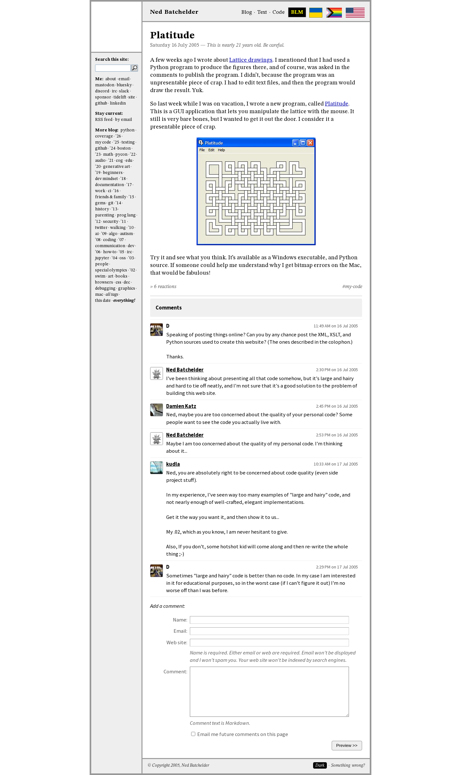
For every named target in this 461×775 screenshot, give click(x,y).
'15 (131, 197)
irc (114, 91)
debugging (105, 288)
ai (97, 234)
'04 (114, 258)
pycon (121, 155)
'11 (123, 222)
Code (278, 12)
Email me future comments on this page (239, 734)
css (118, 282)
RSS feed (103, 120)
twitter (101, 228)
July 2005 (188, 45)
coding (109, 240)
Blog (246, 12)
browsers (104, 282)
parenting (104, 215)
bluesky (124, 85)
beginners (113, 173)
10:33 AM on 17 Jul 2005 (336, 464)
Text (262, 12)
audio (100, 161)
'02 (132, 270)
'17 (129, 185)
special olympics (111, 270)
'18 (123, 179)
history (102, 209)
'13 (114, 209)
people (102, 264)
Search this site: (112, 60)
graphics (126, 288)
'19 (98, 173)
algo (113, 234)
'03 (131, 258)
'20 (98, 167)
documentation (109, 185)
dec (127, 282)
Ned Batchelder (185, 369)
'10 (130, 228)
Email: (180, 631)
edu (128, 161)
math (108, 155)
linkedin (118, 103)
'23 (98, 155)
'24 (112, 148)
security (110, 222)
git (110, 203)
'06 (98, 252)
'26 (118, 136)
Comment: (175, 671)
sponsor (103, 97)
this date (103, 301)
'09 (104, 234)
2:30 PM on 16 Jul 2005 (337, 369)
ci (109, 191)
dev (131, 246)
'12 (98, 222)
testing (128, 142)
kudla (173, 464)
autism (126, 234)
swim (100, 276)
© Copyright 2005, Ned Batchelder (178, 765)
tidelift (120, 97)
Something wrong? (348, 765)
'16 (116, 191)
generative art (116, 167)
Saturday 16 (163, 45)
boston (124, 148)
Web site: (176, 642)
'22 (132, 155)
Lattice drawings (250, 60)
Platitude (336, 104)
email (123, 79)
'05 (121, 252)
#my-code (352, 286)
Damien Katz (181, 406)
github (101, 103)
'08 (98, 240)
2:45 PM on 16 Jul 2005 (337, 406)
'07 (121, 240)
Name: (180, 619)
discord (102, 91)
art (110, 276)
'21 (111, 161)
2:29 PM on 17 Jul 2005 (337, 567)
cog (119, 161)
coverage (104, 136)
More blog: (107, 130)
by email (123, 120)
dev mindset (106, 179)
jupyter (102, 258)
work (100, 191)
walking (118, 228)
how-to (110, 252)
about (110, 79)
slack (124, 91)
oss (122, 258)
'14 (118, 203)
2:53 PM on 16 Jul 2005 (337, 435)
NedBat (174, 12)
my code (103, 142)
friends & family (110, 197)
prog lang (126, 215)
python (127, 130)
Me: (99, 79)
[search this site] (113, 68)
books (121, 276)
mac (99, 295)
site (131, 97)
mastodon (104, 85)
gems (100, 203)
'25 (116, 142)
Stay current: (109, 114)
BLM (297, 12)
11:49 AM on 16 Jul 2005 (336, 326)
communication (110, 246)
